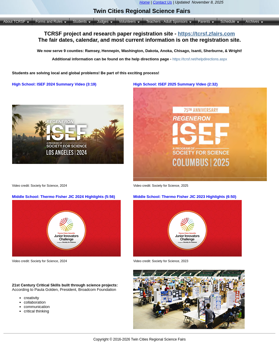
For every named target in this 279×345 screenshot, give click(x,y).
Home (145, 2)
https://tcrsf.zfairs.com (206, 34)
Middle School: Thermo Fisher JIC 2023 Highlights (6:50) (184, 196)
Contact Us (162, 2)
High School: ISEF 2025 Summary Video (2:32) (175, 84)
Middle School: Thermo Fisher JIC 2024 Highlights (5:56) (63, 196)
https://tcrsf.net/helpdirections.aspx (199, 59)
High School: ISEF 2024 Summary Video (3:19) (54, 84)
